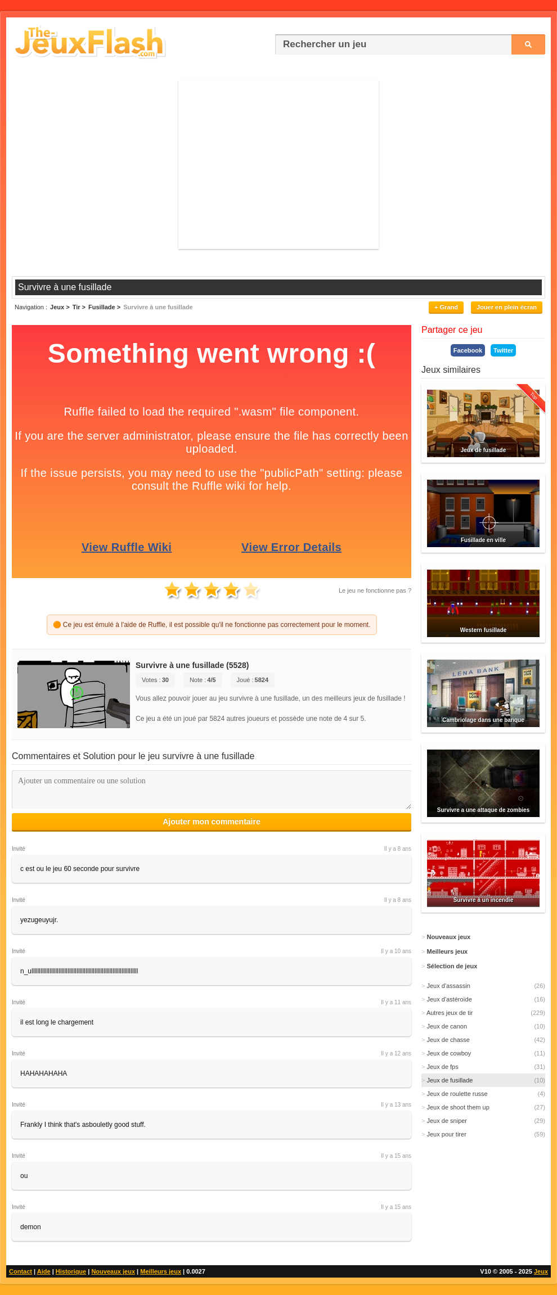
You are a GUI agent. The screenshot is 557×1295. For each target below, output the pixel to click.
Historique (71, 1271)
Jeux (541, 1271)
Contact (20, 1271)
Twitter (503, 350)
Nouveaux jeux (113, 1271)
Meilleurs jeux (160, 1271)
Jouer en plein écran (507, 307)
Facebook (467, 350)
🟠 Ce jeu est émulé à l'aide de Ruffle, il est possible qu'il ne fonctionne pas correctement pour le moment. (212, 625)
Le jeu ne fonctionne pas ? (375, 590)
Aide (44, 1271)
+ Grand (446, 307)
